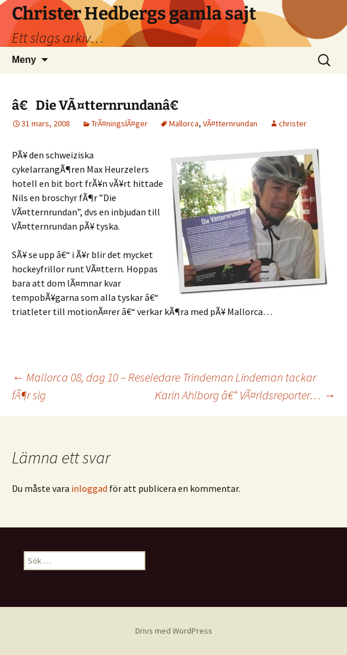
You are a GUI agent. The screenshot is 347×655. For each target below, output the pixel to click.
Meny (24, 60)
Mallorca (184, 123)
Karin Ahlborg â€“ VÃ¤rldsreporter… (245, 394)
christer (293, 123)
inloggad (89, 488)
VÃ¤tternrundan (230, 123)
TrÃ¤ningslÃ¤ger (119, 123)
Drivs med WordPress (173, 630)
